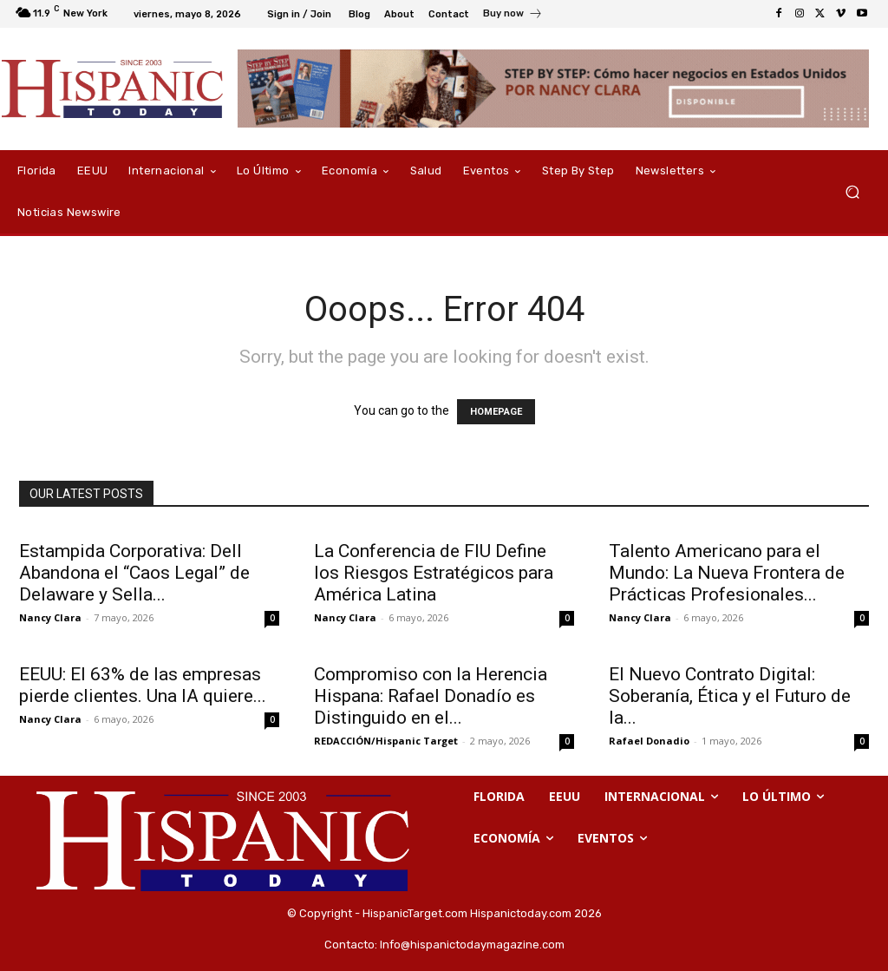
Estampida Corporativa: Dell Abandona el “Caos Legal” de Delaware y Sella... (134, 573)
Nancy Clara (50, 617)
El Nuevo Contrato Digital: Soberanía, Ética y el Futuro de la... (730, 696)
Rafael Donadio (649, 740)
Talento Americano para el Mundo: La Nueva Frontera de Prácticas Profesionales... (727, 573)
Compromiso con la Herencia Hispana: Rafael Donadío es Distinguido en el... (430, 696)
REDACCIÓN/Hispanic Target (386, 740)
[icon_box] (513, 15)
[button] (852, 192)
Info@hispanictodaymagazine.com (472, 944)
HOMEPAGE (496, 411)
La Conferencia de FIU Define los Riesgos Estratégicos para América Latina (433, 573)
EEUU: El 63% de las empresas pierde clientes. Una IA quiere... (142, 685)
